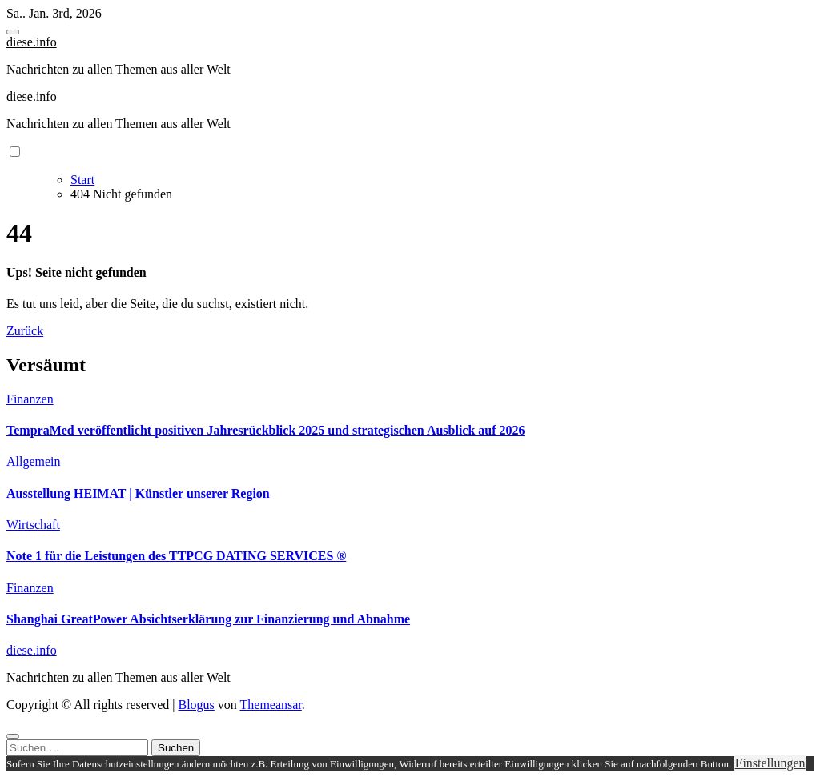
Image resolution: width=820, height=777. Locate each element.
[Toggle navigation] (12, 32)
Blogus (196, 704)
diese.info (31, 42)
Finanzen (30, 399)
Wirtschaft (33, 524)
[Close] (12, 736)
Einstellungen (770, 763)
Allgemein (33, 461)
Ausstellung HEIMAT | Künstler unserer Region (138, 493)
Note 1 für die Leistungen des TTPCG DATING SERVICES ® (176, 556)
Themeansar (271, 704)
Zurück (24, 331)
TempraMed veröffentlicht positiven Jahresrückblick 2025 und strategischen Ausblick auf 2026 (265, 430)
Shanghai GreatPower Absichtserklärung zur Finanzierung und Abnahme (208, 619)
